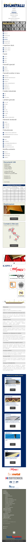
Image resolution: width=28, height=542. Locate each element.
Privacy (6, 526)
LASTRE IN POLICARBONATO (10, 132)
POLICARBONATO (8, 145)
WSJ (5, 93)
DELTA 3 (6, 31)
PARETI (6, 497)
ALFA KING (6, 97)
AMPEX (5, 122)
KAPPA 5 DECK (7, 49)
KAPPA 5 (21, 27)
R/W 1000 (6, 111)
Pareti (5, 54)
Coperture (6, 29)
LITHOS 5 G (6, 85)
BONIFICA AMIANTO (9, 507)
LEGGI (12, 389)
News (5, 528)
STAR (5, 60)
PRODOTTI (14, 11)
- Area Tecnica (7, 181)
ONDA (5, 62)
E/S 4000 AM (6, 124)
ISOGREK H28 (7, 41)
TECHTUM (6, 70)
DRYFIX (6, 69)
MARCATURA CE (8, 511)
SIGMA (5, 51)
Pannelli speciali (9, 64)
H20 (5, 106)
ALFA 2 (5, 58)
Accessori (6, 137)
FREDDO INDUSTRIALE (9, 501)
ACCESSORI (7, 506)
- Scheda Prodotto (7, 166)
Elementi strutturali (9, 120)
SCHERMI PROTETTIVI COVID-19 (11, 134)
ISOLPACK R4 (7, 35)
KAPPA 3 (6, 37)
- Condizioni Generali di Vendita (10, 173)
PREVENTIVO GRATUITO (14, 18)
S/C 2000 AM (6, 125)
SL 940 (5, 115)
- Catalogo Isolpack (8, 168)
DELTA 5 (6, 33)
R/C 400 (5, 109)
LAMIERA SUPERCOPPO (9, 117)
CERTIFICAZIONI (14, 15)
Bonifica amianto (9, 149)
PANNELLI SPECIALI (9, 498)
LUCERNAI (6, 141)
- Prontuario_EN (7, 177)
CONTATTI (14, 16)
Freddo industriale (9, 91)
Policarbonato (8, 130)
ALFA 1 (5, 56)
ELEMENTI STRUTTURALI (10, 503)
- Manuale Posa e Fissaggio (9, 172)
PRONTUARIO (7, 517)
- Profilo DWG (7, 165)
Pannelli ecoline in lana (11, 73)
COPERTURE (16, 27)
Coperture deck (8, 45)
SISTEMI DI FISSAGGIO (9, 146)
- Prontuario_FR (7, 178)
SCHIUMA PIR (7, 512)
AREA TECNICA (13, 20)
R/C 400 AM (6, 127)
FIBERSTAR (6, 79)
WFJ (5, 95)
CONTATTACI (14, 245)
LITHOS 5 (6, 81)
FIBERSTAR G (7, 88)
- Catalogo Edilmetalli (8, 171)
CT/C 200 (6, 102)
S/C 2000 (6, 113)
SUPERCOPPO (7, 43)
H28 (5, 108)
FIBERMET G (7, 87)
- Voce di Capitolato (8, 167)
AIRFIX (5, 67)
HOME (14, 8)
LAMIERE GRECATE (9, 502)
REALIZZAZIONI (14, 13)
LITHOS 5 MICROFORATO (9, 83)
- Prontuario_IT (7, 175)
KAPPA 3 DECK (7, 48)
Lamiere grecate (9, 100)
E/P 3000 (6, 104)
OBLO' (5, 139)
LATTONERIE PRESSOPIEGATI (10, 143)
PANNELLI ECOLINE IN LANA (10, 499)
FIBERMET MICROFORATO (9, 77)
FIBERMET (6, 75)
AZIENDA (14, 10)
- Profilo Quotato (7, 164)
